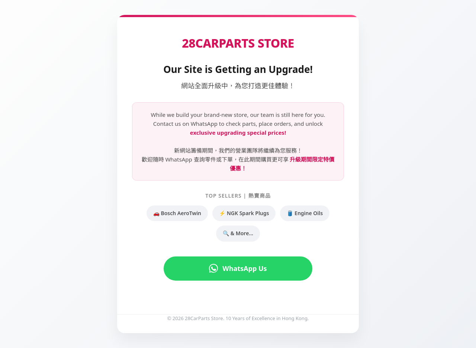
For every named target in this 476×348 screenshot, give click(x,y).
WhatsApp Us (238, 268)
